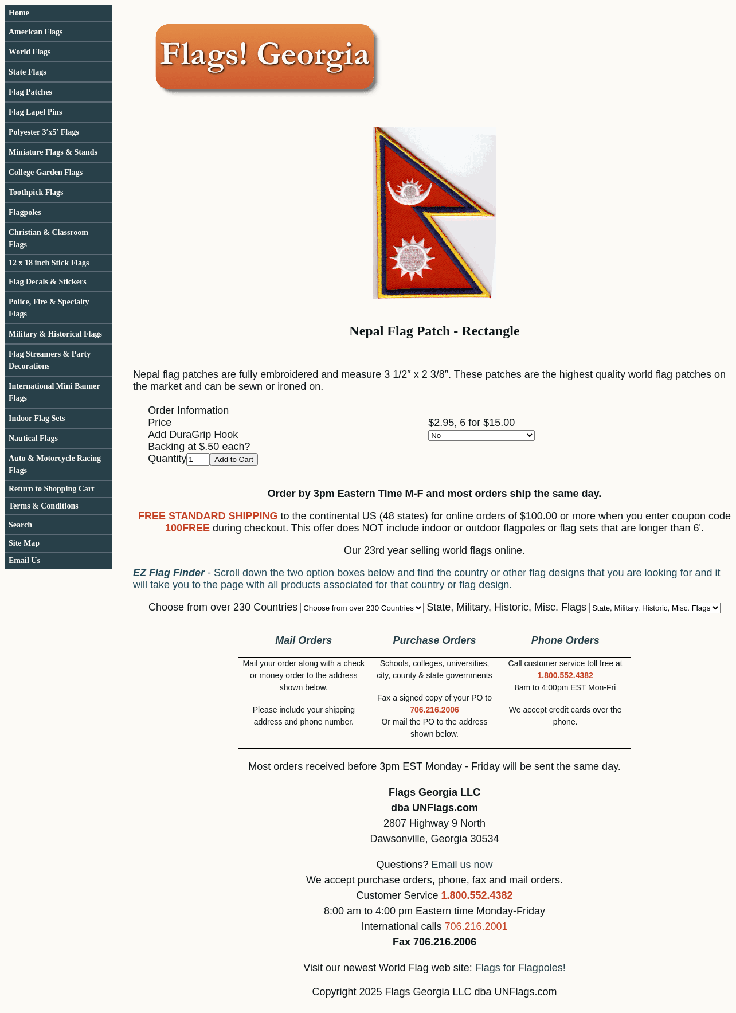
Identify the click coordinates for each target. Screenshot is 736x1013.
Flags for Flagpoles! (520, 967)
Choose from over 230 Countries (222, 607)
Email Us (24, 560)
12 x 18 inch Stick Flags (49, 263)
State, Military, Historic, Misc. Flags (506, 607)
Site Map (24, 543)
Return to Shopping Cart (52, 488)
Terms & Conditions (44, 506)
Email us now (462, 864)
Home (19, 13)
